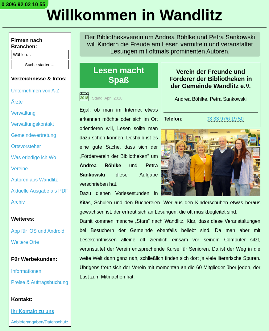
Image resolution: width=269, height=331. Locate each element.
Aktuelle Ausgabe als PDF (39, 190)
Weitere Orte (25, 242)
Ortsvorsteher (26, 146)
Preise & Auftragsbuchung (39, 282)
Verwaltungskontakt (32, 124)
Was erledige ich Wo (33, 157)
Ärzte (17, 101)
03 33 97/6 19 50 (225, 118)
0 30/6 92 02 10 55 (23, 4)
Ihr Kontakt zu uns (32, 311)
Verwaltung (23, 113)
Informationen (26, 271)
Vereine (19, 168)
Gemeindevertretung (33, 135)
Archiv (18, 202)
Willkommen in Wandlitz (134, 15)
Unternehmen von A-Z (35, 90)
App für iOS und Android (37, 231)
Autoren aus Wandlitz (34, 179)
